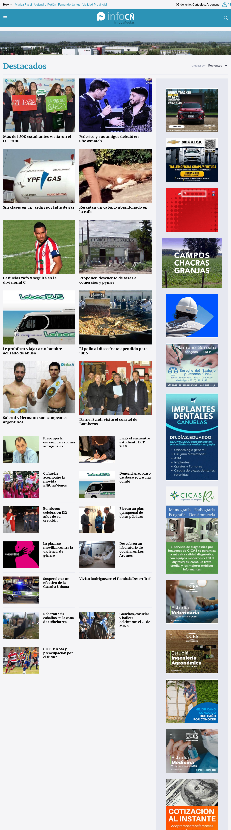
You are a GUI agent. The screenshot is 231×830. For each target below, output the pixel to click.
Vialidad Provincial (94, 4)
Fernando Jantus (69, 4)
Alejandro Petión (45, 4)
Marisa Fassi (23, 4)
